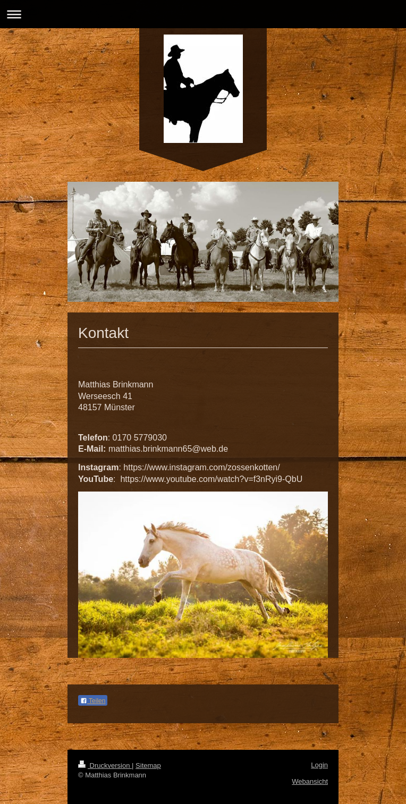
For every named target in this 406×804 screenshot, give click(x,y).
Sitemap (148, 765)
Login (319, 765)
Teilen (92, 701)
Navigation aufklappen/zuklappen (203, 14)
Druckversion (105, 765)
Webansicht (310, 781)
